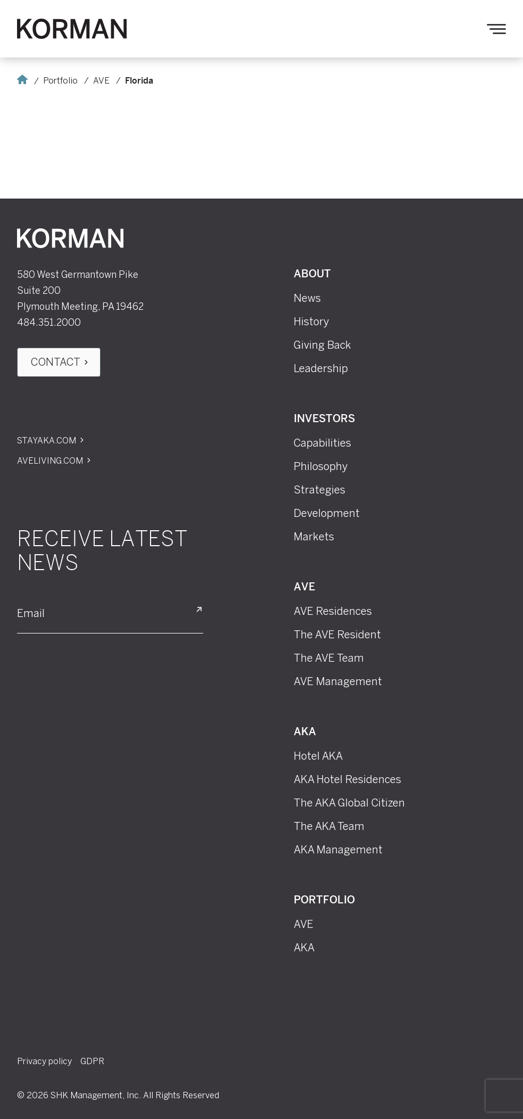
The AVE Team (329, 658)
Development (327, 513)
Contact (55, 362)
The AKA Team (329, 826)
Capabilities (322, 443)
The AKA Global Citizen (349, 802)
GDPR (92, 1061)
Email (31, 613)
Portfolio (60, 81)
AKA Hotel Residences (347, 779)
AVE (101, 81)
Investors (324, 419)
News (307, 298)
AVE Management (338, 681)
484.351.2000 (49, 322)
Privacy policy (44, 1061)
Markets (314, 536)
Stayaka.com (46, 440)
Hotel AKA (318, 756)
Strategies (319, 489)
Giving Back (322, 345)
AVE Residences (333, 611)
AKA (305, 732)
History (311, 321)
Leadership (321, 368)
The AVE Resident (337, 634)
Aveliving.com (50, 461)
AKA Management (338, 849)
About (312, 274)
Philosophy (321, 466)
